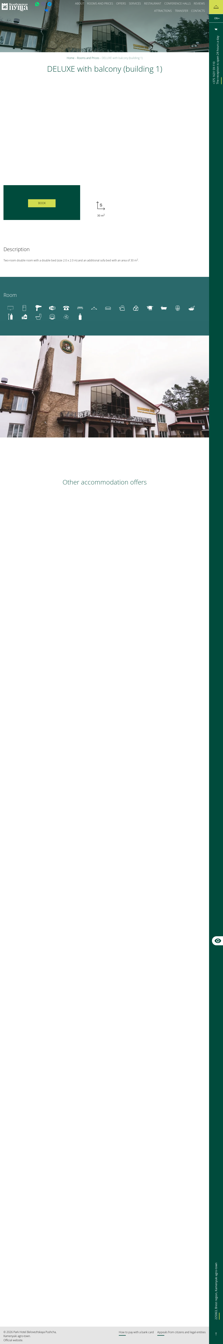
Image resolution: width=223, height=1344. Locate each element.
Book (42, 203)
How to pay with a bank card (136, 1332)
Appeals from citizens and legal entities (181, 1332)
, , (216, 1293)
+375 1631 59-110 (216, 60)
